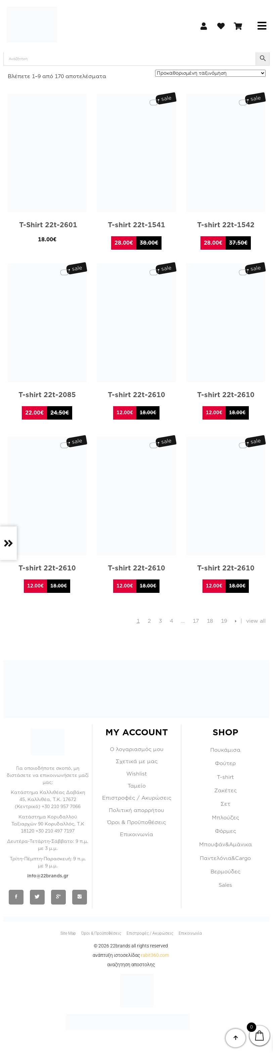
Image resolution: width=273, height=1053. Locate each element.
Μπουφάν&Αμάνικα (225, 845)
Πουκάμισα (225, 750)
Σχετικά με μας (136, 761)
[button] (262, 26)
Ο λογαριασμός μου (137, 749)
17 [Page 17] (196, 621)
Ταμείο (137, 786)
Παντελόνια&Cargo (225, 858)
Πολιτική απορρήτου (136, 810)
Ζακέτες (225, 791)
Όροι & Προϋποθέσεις (136, 822)
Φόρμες (225, 831)
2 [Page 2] (149, 621)
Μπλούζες (225, 818)
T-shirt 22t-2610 (136, 395)
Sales (225, 885)
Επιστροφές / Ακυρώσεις (136, 798)
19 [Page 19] (224, 621)
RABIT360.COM (155, 955)
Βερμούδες (225, 872)
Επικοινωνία (136, 834)
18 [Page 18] (210, 621)
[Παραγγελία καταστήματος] (210, 73)
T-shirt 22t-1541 (136, 225)
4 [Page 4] (171, 621)
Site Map (68, 933)
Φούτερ (225, 763)
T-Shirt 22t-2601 (47, 225)
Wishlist (136, 774)
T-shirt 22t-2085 (47, 395)
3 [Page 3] (160, 621)
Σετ (225, 804)
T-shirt (225, 777)
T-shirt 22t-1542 (226, 225)
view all (256, 621)
